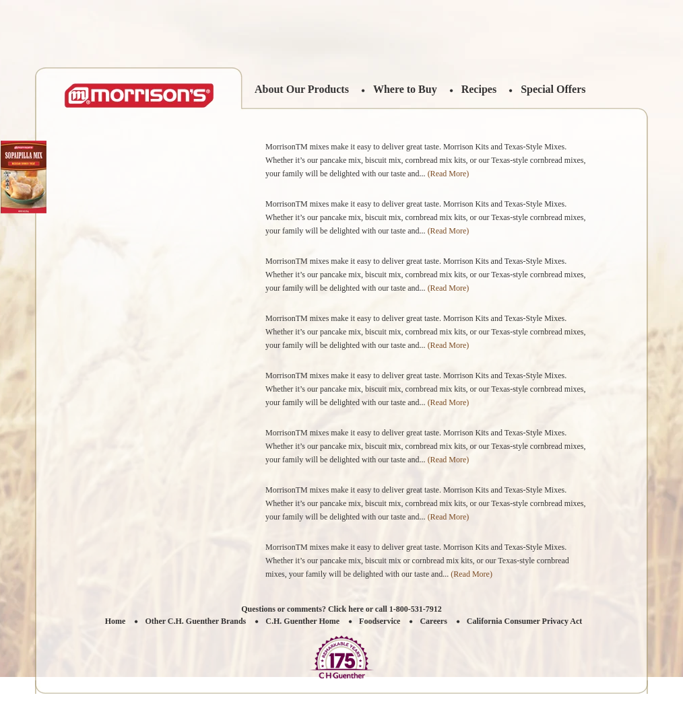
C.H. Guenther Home (302, 621)
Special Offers (553, 89)
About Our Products (302, 89)
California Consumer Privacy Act (524, 621)
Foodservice (379, 621)
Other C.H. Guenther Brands (195, 621)
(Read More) (448, 173)
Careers (433, 621)
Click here (346, 609)
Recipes (478, 89)
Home (115, 621)
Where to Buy (405, 89)
